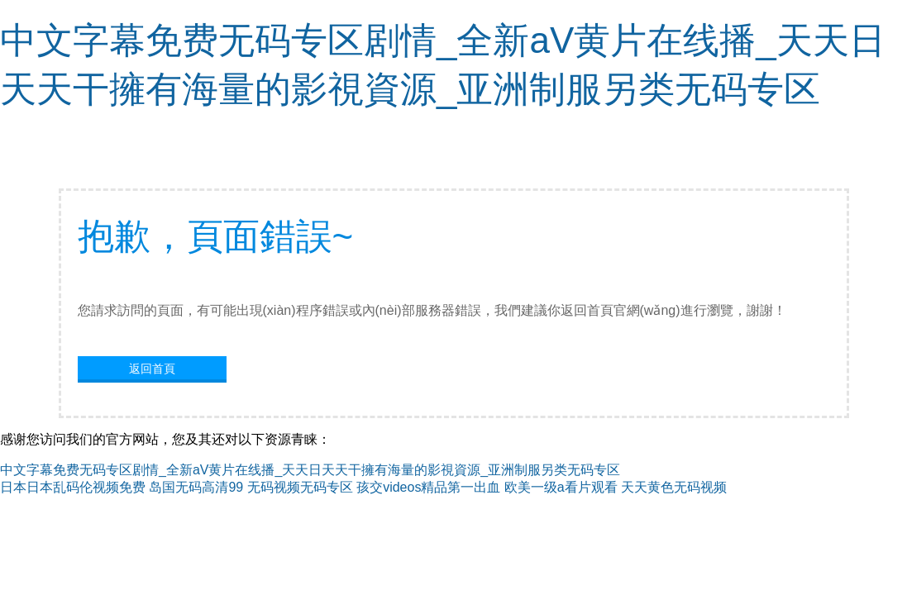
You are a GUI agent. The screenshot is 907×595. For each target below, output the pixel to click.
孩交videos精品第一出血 (428, 487)
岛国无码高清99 (196, 487)
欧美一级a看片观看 (561, 487)
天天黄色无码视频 (674, 487)
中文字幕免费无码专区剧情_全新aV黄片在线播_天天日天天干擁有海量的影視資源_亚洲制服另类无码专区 (310, 470)
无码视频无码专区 (300, 487)
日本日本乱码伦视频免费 (73, 487)
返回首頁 (152, 368)
